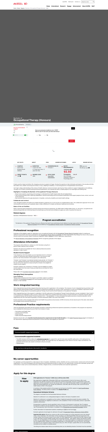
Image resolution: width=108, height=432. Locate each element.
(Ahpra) (51, 236)
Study (48, 6)
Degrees (22, 8)
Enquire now (103, 190)
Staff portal (70, 1)
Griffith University (20, 3)
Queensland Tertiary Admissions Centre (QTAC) (76, 412)
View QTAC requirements (51, 177)
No (14, 132)
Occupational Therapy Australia (72, 224)
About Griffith (86, 6)
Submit (71, 141)
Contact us (77, 1)
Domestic (28, 124)
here (75, 409)
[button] (25, 135)
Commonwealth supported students (54, 332)
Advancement (77, 6)
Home (15, 8)
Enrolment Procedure (26, 279)
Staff (93, 6)
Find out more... (20, 343)
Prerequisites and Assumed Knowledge (73, 407)
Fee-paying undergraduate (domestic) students (54, 348)
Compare (102, 174)
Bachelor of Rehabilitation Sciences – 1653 (25, 215)
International (55, 6)
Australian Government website (31, 271)
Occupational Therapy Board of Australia (68, 233)
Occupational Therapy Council (56, 224)
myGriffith (64, 1)
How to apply (103, 185)
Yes (14, 130)
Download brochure (102, 180)
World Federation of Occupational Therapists (27, 238)
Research (62, 6)
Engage (69, 6)
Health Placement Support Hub (77, 318)
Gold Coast (81, 388)
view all (75, 174)
